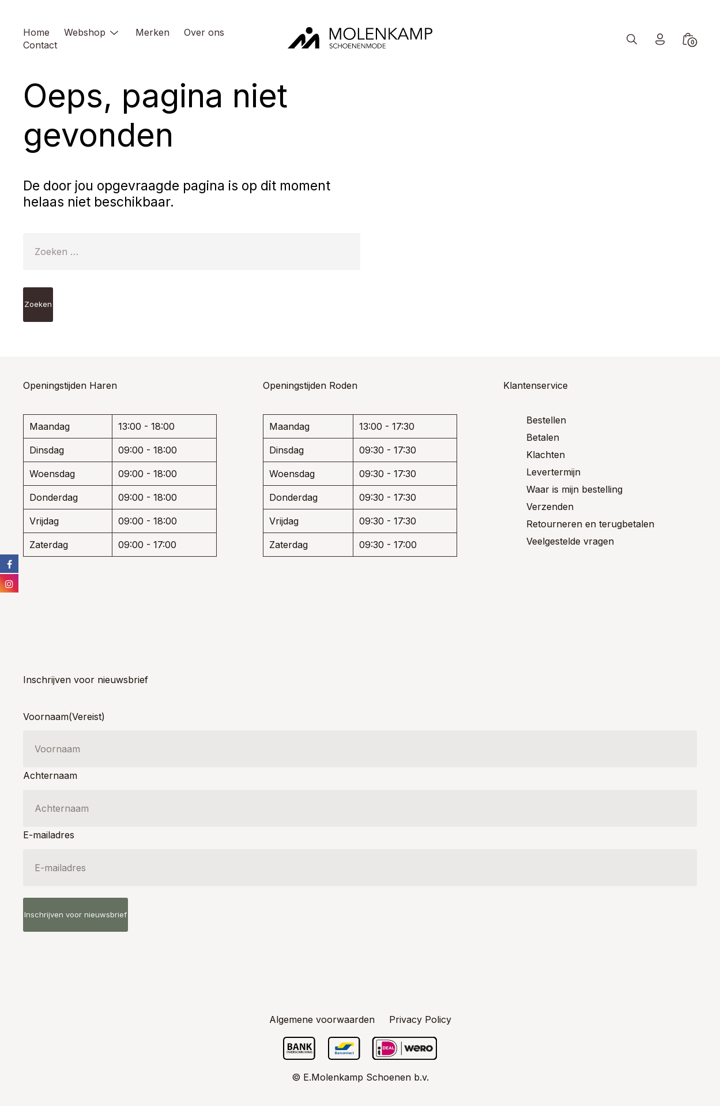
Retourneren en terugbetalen (590, 524)
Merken (152, 32)
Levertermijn (553, 472)
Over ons (204, 32)
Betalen (542, 437)
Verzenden (550, 506)
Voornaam (64, 716)
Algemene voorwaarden (322, 1019)
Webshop (84, 32)
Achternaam (50, 775)
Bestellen (546, 420)
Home (36, 32)
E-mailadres (48, 835)
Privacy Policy (420, 1019)
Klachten (545, 454)
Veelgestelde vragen (570, 541)
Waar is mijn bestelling (574, 489)
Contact (40, 45)
